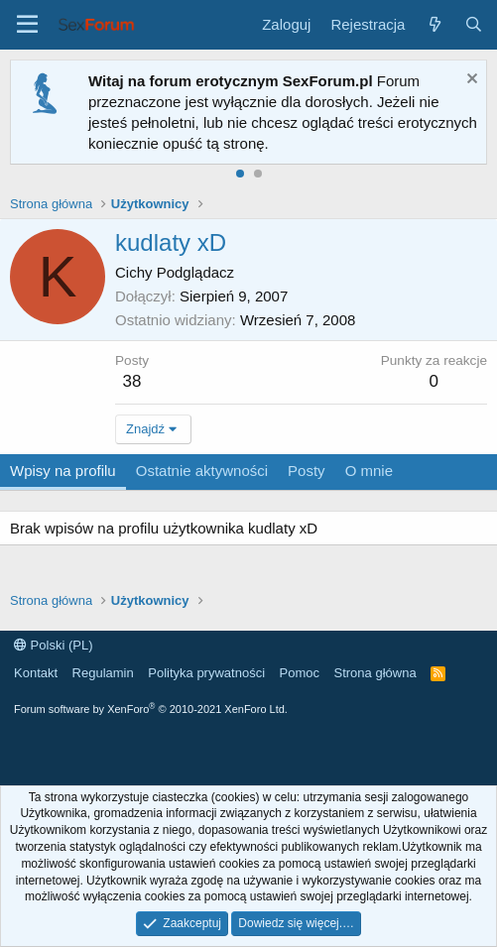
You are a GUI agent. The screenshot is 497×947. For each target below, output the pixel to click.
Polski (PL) (53, 645)
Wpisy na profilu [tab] (63, 470)
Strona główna (375, 672)
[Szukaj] (473, 24)
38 (132, 381)
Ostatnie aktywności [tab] (202, 470)
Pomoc (299, 672)
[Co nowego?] (434, 24)
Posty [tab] (306, 470)
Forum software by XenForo (151, 709)
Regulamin (103, 672)
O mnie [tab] (369, 470)
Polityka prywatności (206, 672)
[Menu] (27, 25)
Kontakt (36, 672)
